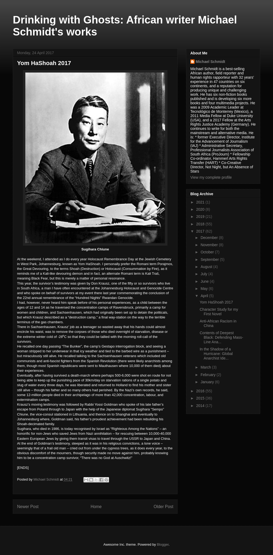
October (207, 252)
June (205, 281)
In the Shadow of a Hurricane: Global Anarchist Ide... (216, 353)
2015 (201, 398)
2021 (201, 202)
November (209, 245)
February (208, 375)
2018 (201, 224)
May (204, 288)
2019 (201, 216)
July (204, 274)
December (209, 237)
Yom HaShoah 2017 (216, 302)
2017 (201, 231)
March (206, 367)
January (207, 382)
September (210, 259)
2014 (201, 406)
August (206, 267)
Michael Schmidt (210, 61)
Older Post (163, 506)
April (204, 296)
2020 (201, 209)
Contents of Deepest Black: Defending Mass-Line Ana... (221, 337)
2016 (201, 391)
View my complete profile (211, 177)
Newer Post (28, 506)
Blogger (162, 544)
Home (96, 506)
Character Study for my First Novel (219, 311)
